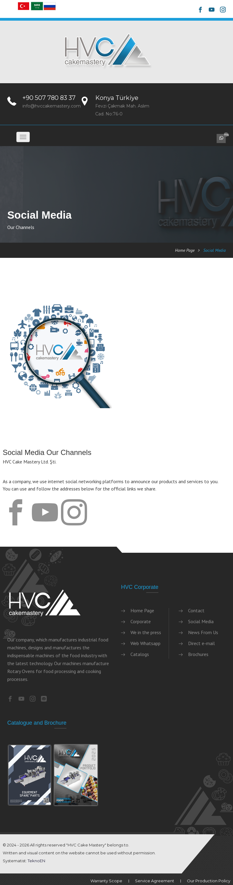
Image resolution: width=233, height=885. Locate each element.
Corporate (140, 621)
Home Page (184, 250)
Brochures (198, 654)
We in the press (145, 632)
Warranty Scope (106, 880)
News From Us (203, 632)
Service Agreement (154, 880)
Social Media (201, 621)
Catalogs (139, 654)
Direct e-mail (201, 643)
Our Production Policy (208, 880)
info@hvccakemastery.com (51, 106)
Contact (196, 610)
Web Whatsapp (145, 643)
